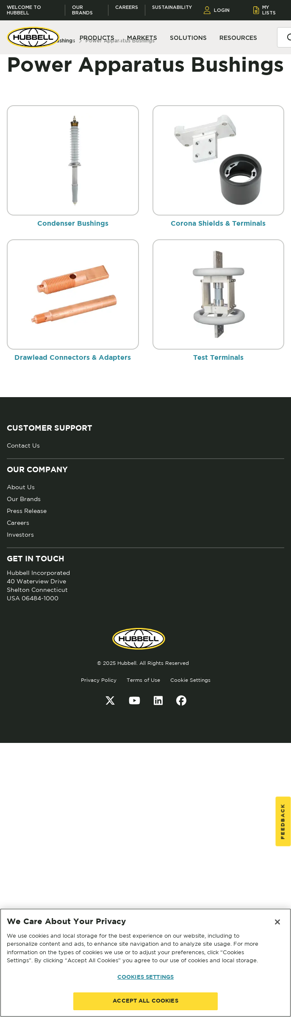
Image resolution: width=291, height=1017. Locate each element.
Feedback (283, 821)
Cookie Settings (190, 680)
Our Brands (82, 10)
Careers (126, 7)
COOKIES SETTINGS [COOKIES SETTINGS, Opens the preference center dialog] (145, 977)
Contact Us (23, 445)
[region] (145, 962)
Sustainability (172, 7)
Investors (20, 534)
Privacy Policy (98, 680)
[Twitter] (110, 700)
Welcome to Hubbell (24, 10)
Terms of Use (143, 680)
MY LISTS (264, 10)
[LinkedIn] (158, 700)
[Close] (277, 922)
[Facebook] (181, 700)
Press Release (27, 510)
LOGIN (217, 10)
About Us (21, 487)
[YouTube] (134, 700)
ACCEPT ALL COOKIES (145, 1001)
